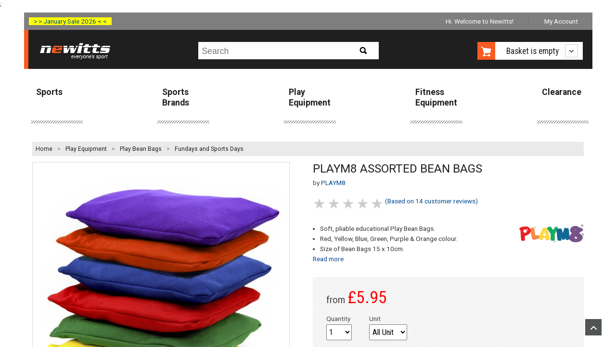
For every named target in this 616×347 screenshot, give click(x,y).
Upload (593, 327)
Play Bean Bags (141, 149)
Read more (328, 259)
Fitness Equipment (436, 97)
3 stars (349, 203)
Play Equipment (310, 97)
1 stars (320, 203)
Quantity (338, 318)
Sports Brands (175, 97)
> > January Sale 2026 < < (70, 21)
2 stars (334, 203)
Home (44, 149)
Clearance (561, 92)
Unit (375, 318)
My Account (561, 21)
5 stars (378, 203)
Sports (49, 92)
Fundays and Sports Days (209, 149)
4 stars (363, 203)
